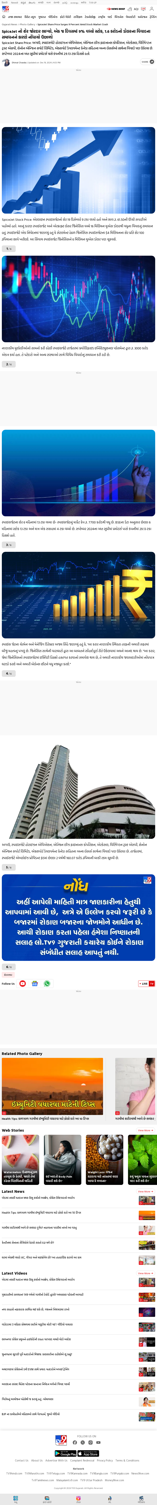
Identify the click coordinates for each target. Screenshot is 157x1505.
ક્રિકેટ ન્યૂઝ (30, 17)
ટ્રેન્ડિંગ (153, 17)
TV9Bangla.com (99, 1473)
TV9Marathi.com (34, 1473)
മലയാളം (74, 2)
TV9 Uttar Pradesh (91, 1480)
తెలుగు (32, 2)
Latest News (13, 1191)
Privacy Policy (105, 1460)
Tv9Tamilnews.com (43, 1480)
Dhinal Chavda (19, 62)
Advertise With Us (56, 1460)
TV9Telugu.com (55, 1473)
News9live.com (140, 1473)
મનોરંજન (142, 17)
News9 (14, 2)
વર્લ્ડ (110, 17)
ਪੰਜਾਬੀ (56, 2)
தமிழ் (64, 2)
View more (145, 1130)
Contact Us (21, 1460)
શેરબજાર (8, 974)
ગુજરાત (42, 17)
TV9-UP (92, 2)
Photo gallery (27, 24)
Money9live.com (114, 1480)
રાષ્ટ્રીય (101, 17)
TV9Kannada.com (77, 1473)
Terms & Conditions (127, 1460)
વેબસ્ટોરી (130, 17)
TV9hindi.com (14, 1473)
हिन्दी (5, 2)
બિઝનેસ (119, 17)
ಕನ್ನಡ (23, 2)
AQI (136, 9)
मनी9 (83, 2)
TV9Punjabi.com (119, 1473)
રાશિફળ (77, 17)
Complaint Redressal (82, 1460)
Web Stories (13, 1130)
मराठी (41, 2)
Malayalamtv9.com (67, 1480)
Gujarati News (9, 24)
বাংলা (48, 2)
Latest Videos (14, 1273)
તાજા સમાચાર (15, 17)
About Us (37, 1460)
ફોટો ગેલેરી (65, 17)
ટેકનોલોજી (90, 17)
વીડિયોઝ (52, 17)
